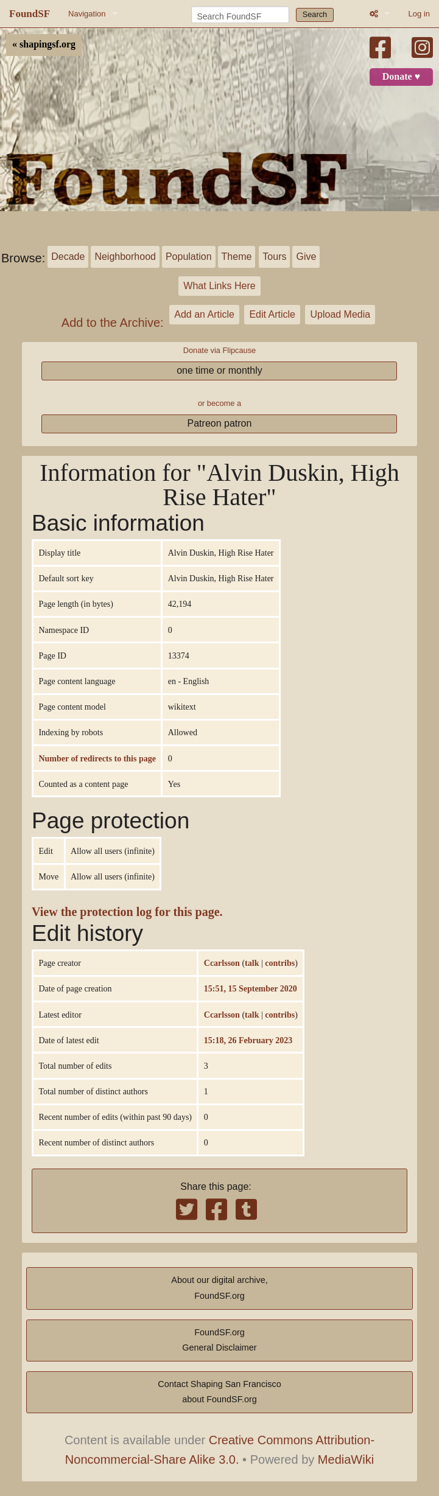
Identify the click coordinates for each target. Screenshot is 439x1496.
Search (315, 14)
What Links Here (219, 286)
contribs (280, 963)
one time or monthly (219, 370)
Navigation (86, 13)
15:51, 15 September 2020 (250, 988)
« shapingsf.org (44, 44)
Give (306, 256)
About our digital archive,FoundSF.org (219, 1288)
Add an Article (204, 314)
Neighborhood (125, 256)
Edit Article (272, 314)
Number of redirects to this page (96, 758)
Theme (237, 256)
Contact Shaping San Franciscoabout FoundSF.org (219, 1392)
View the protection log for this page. (127, 912)
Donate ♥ (401, 76)
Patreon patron (220, 423)
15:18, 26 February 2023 (248, 1040)
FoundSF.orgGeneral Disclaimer (219, 1340)
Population (189, 256)
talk (252, 963)
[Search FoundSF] (240, 14)
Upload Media (340, 314)
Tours (274, 256)
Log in (419, 13)
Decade (68, 256)
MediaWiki (346, 1459)
